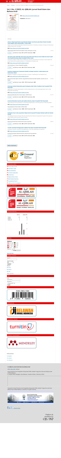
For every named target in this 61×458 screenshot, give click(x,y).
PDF (10, 53)
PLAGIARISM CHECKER (12, 319)
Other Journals (10, 273)
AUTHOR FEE (11, 175)
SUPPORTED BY (10, 303)
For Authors (9, 358)
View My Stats (17, 408)
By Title (8, 271)
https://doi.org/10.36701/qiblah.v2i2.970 (19, 104)
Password (9, 281)
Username (9, 279)
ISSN (8, 287)
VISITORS (9, 238)
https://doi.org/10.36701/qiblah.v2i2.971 (19, 76)
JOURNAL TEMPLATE (12, 185)
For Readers (9, 356)
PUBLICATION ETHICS (13, 177)
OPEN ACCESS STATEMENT (14, 183)
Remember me (11, 283)
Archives (13, 5)
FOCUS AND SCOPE (12, 166)
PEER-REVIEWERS (12, 170)
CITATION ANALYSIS (12, 211)
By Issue (9, 267)
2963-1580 (12, 369)
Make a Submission (12, 145)
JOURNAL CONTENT (11, 255)
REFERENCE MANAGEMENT (13, 335)
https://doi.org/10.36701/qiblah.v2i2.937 (19, 63)
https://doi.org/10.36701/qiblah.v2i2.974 (19, 119)
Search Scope (10, 261)
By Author (9, 269)
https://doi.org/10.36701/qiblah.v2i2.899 (19, 48)
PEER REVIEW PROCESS (13, 179)
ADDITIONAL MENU (11, 164)
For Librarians (10, 360)
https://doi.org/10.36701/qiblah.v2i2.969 (19, 92)
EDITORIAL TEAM (11, 168)
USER (8, 276)
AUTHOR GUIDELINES (13, 172)
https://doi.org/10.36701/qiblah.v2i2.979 (19, 131)
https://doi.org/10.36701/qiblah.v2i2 (30, 15)
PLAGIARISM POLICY (13, 181)
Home (8, 5)
